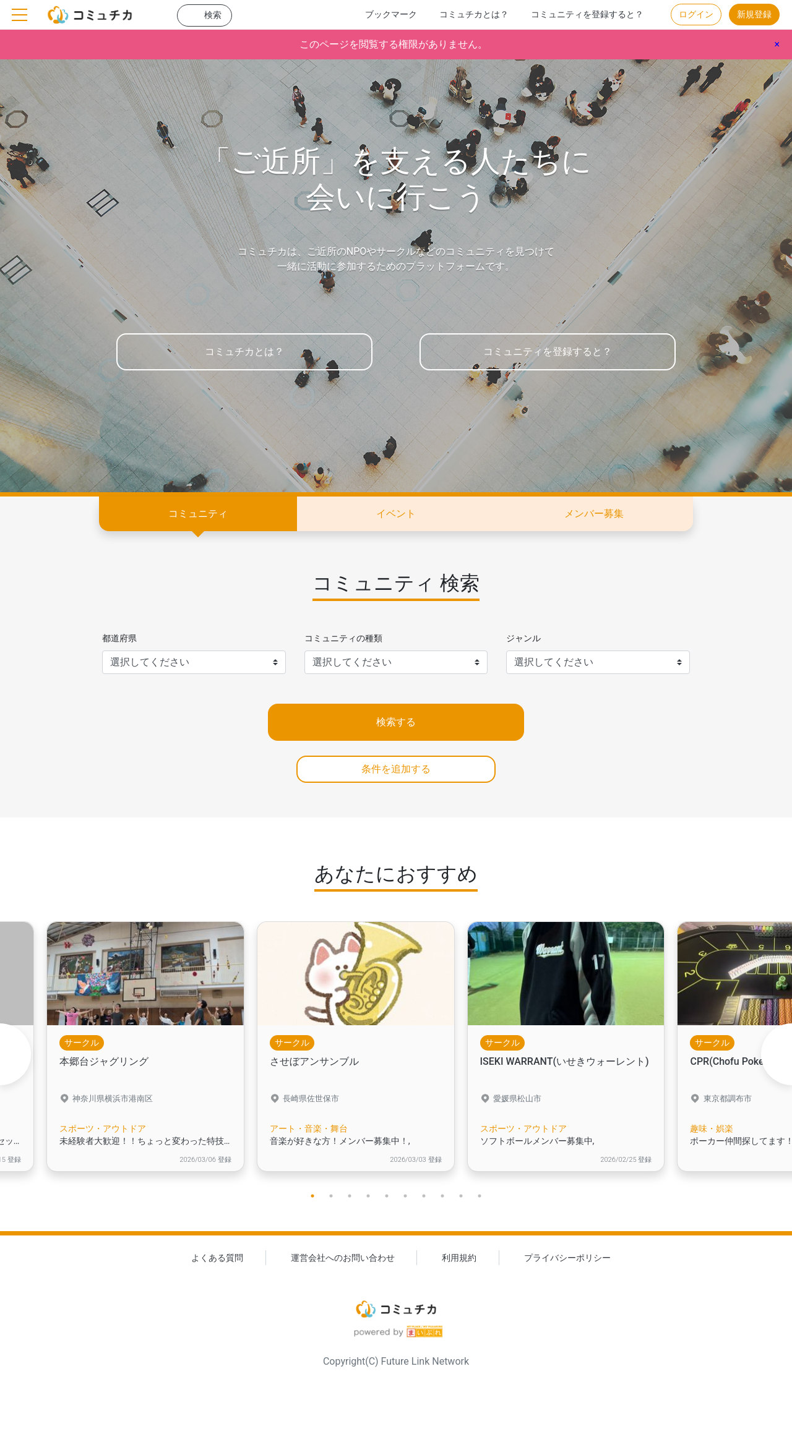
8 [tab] (442, 1196)
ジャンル (523, 638)
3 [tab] (349, 1196)
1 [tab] (312, 1196)
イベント (396, 513)
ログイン (696, 14)
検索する (396, 722)
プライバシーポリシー (567, 1258)
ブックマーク (391, 14)
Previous (15, 1054)
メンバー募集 (594, 513)
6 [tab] (405, 1196)
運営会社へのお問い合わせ (343, 1258)
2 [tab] (331, 1196)
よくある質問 (217, 1258)
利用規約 (459, 1258)
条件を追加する (396, 769)
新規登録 (754, 14)
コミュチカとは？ (474, 14)
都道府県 (119, 638)
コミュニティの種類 (343, 638)
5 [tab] (387, 1196)
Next (776, 1054)
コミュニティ (198, 513)
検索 (213, 15)
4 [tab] (368, 1196)
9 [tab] (461, 1196)
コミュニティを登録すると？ (587, 14)
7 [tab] (424, 1196)
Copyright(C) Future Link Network (396, 1362)
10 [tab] (479, 1196)
